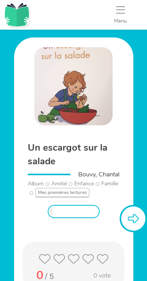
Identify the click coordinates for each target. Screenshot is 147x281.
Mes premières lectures (62, 192)
